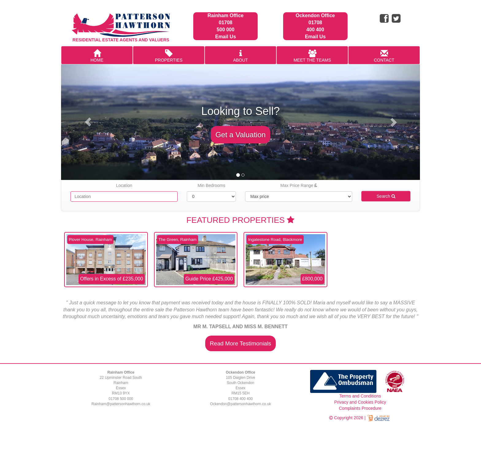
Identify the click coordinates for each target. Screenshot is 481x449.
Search (386, 196)
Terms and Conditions (360, 396)
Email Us (225, 36)
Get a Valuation (240, 135)
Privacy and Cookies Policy (360, 402)
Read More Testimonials (240, 343)
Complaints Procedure (360, 408)
